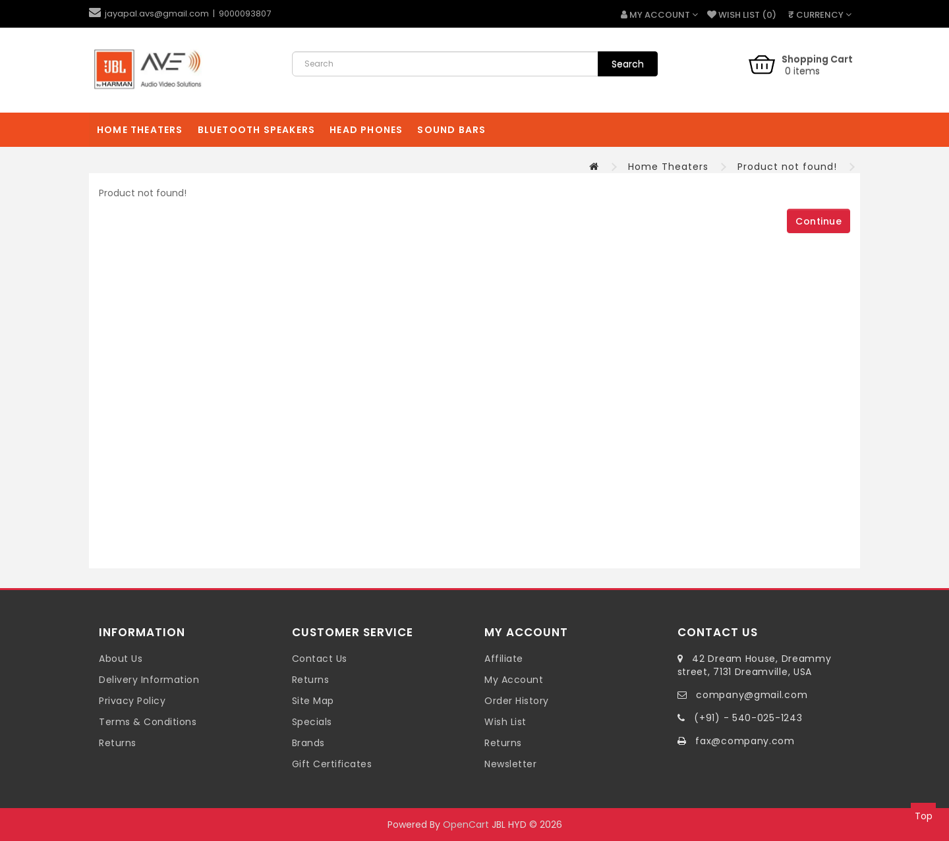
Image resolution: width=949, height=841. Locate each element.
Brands (308, 742)
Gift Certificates (332, 764)
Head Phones (366, 129)
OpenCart (466, 824)
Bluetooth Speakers (257, 129)
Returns (117, 742)
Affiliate (503, 658)
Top (924, 816)
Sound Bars (451, 129)
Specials (312, 721)
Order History (516, 700)
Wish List (505, 721)
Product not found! (787, 166)
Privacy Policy (132, 700)
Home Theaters (140, 129)
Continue (818, 221)
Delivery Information (149, 679)
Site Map (313, 700)
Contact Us (319, 658)
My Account (513, 679)
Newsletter (510, 764)
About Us (120, 658)
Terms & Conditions (147, 721)
